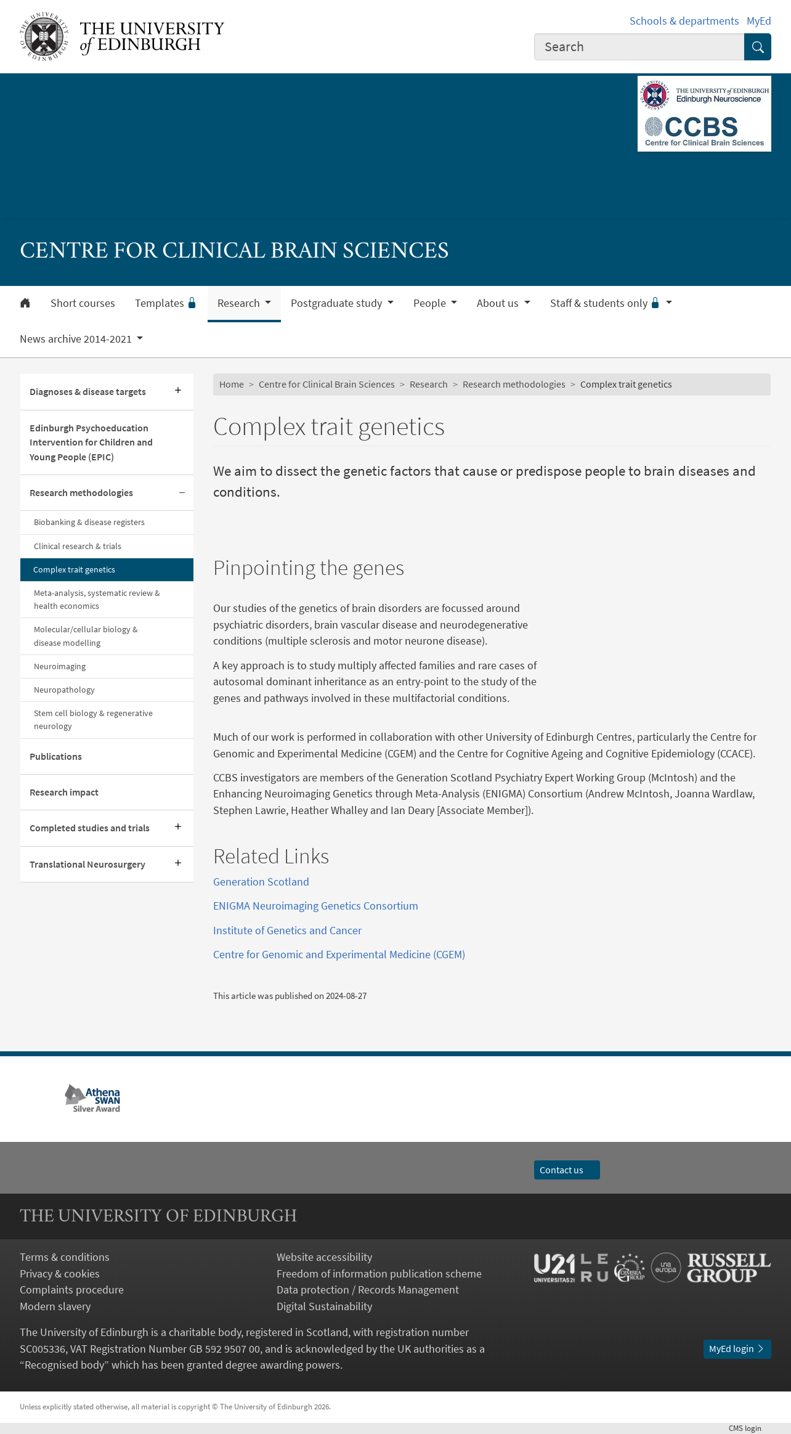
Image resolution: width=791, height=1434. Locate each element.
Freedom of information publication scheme (379, 1274)
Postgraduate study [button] (337, 303)
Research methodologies (81, 493)
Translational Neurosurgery (87, 864)
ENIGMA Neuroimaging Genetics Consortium (315, 906)
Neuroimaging (60, 666)
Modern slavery (55, 1306)
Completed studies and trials (90, 828)
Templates (166, 303)
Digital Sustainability (324, 1306)
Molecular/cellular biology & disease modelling (86, 636)
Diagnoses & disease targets (88, 391)
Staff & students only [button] (606, 303)
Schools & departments (684, 21)
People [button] (430, 303)
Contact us (567, 1170)
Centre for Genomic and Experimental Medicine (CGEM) (339, 954)
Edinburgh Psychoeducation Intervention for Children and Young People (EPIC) (91, 442)
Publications (56, 756)
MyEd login (737, 1349)
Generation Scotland (261, 882)
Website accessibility (324, 1257)
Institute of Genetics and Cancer (287, 930)
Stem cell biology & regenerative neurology (93, 719)
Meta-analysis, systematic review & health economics (97, 599)
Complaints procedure (72, 1290)
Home (231, 384)
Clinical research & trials (77, 546)
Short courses (83, 303)
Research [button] (239, 303)
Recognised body (64, 1365)
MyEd (759, 21)
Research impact (64, 792)
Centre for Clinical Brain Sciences (327, 384)
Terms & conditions (65, 1257)
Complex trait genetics (74, 569)
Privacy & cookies (60, 1274)
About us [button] (499, 303)
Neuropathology (64, 689)
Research (429, 384)
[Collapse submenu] (182, 493)
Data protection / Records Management (368, 1290)
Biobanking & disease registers (89, 522)
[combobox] (639, 46)
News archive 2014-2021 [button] (77, 339)
